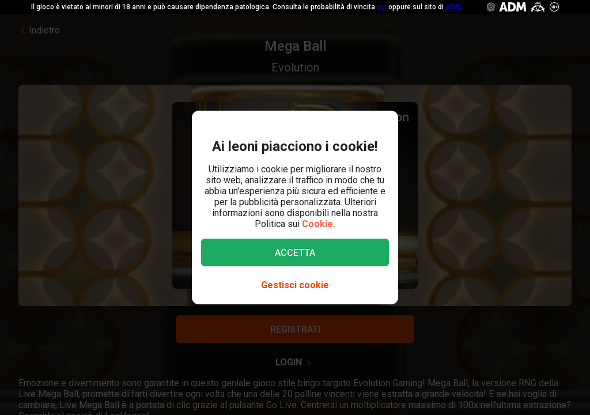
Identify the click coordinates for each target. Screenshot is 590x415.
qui (382, 7)
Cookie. (318, 223)
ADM (453, 7)
